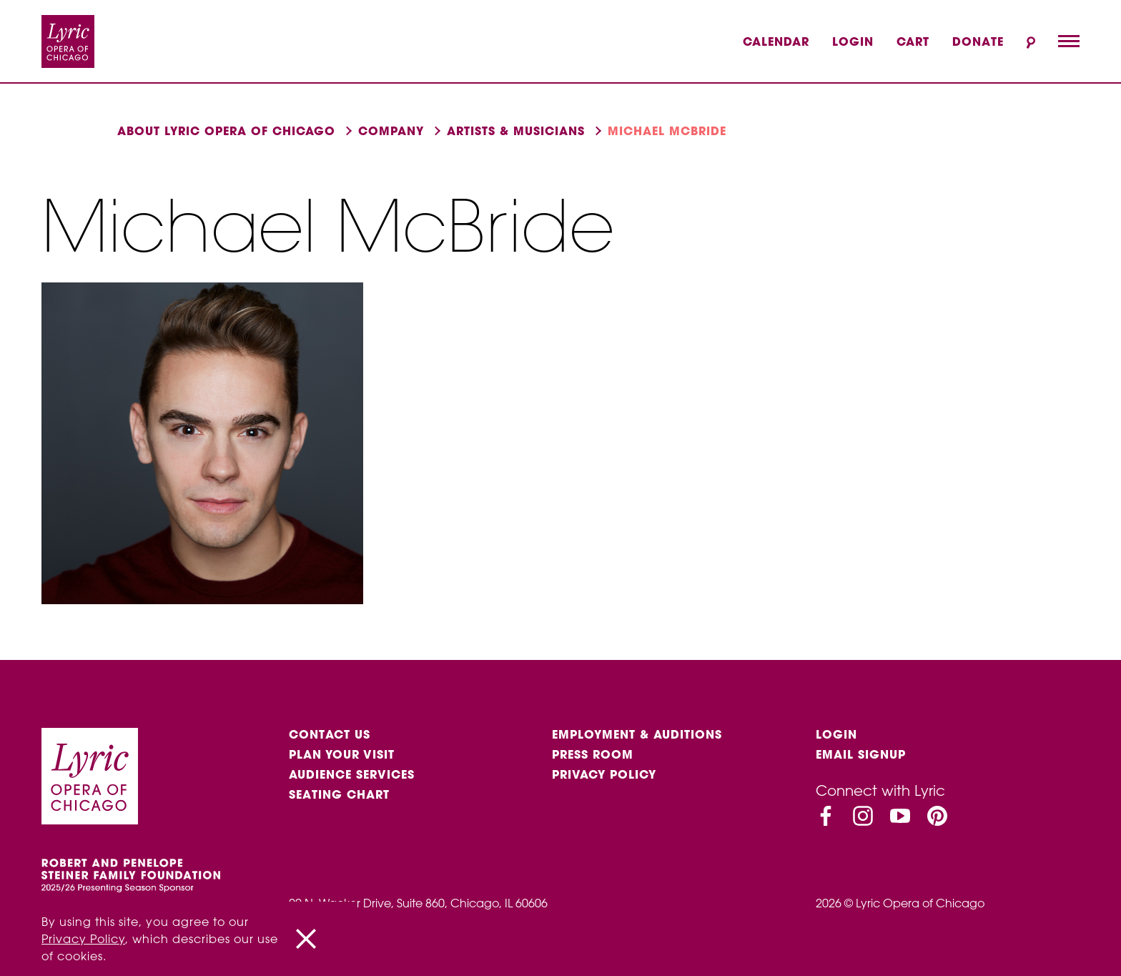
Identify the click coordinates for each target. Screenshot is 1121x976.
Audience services (352, 774)
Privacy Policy (604, 774)
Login (853, 41)
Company (391, 131)
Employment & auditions (637, 734)
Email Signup (861, 754)
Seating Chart (339, 794)
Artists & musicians (516, 131)
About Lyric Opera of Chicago (226, 131)
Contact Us (329, 734)
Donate (978, 41)
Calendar (776, 41)
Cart (913, 41)
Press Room (592, 754)
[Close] (306, 939)
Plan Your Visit (342, 754)
